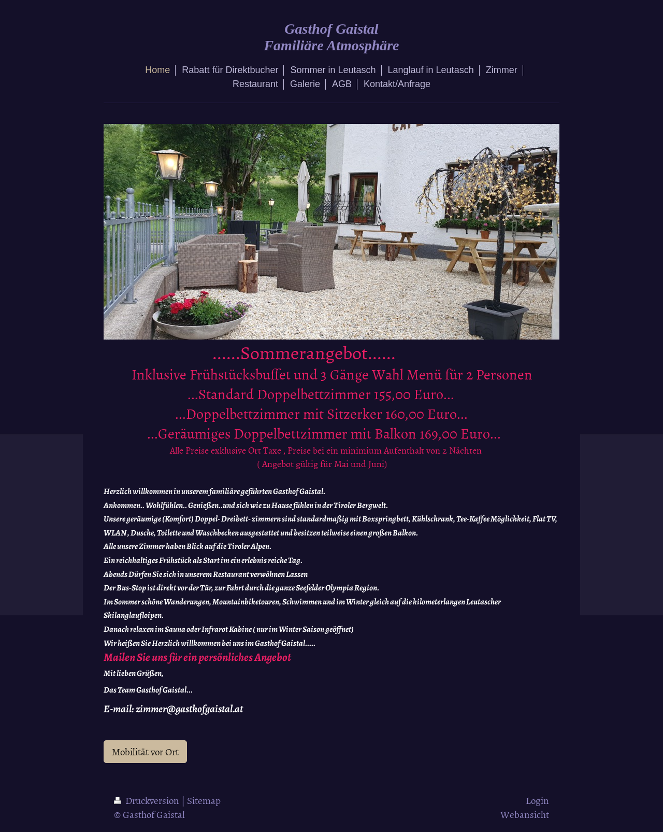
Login (537, 800)
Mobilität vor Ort (145, 751)
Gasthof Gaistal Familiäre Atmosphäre (331, 37)
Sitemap (204, 800)
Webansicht (524, 814)
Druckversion (147, 800)
